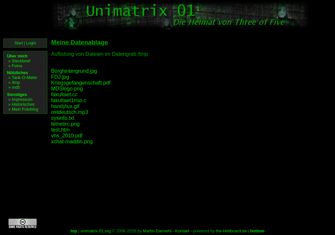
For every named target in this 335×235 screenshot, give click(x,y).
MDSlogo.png (67, 88)
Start (18, 43)
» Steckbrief (19, 60)
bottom (257, 230)
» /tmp (14, 82)
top (74, 230)
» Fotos (15, 65)
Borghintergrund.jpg (74, 71)
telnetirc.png (65, 124)
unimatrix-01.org (95, 230)
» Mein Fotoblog (23, 109)
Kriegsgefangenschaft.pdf (80, 83)
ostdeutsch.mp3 (69, 112)
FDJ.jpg (60, 77)
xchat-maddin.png (72, 141)
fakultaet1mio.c (68, 100)
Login (31, 43)
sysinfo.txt (62, 118)
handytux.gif (65, 106)
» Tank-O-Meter (22, 77)
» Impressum (20, 99)
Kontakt (182, 230)
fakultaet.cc (64, 94)
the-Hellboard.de (231, 230)
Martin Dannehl (157, 230)
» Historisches (21, 104)
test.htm (60, 130)
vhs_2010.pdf (66, 135)
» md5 (14, 87)
